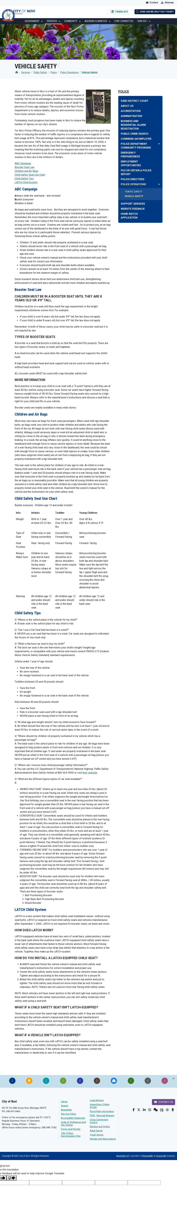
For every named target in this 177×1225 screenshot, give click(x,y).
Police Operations (69, 72)
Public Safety (40, 72)
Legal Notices (97, 1100)
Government (32, 21)
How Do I (142, 21)
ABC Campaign (23, 163)
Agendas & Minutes (96, 21)
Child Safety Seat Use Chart (30, 174)
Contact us (163, 1101)
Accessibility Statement (73, 1118)
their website (90, 772)
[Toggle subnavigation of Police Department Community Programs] (159, 143)
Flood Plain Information (102, 1111)
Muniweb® (148, 1156)
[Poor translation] (11, 1177)
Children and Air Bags (26, 171)
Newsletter (66, 1110)
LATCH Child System (26, 182)
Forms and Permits (70, 1129)
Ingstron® (161, 1156)
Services (52, 21)
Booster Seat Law (24, 167)
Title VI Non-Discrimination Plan (71, 1134)
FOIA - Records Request (102, 1115)
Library (64, 1101)
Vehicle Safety (90, 72)
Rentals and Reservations (103, 1139)
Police (54, 72)
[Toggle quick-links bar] (173, 1078)
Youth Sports (96, 1135)
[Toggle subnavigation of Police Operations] (159, 184)
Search (64, 1105)
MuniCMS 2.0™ (123, 1156)
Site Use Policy (68, 1114)
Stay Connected (123, 21)
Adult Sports (96, 1130)
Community (71, 21)
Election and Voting (100, 1126)
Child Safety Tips (24, 178)
